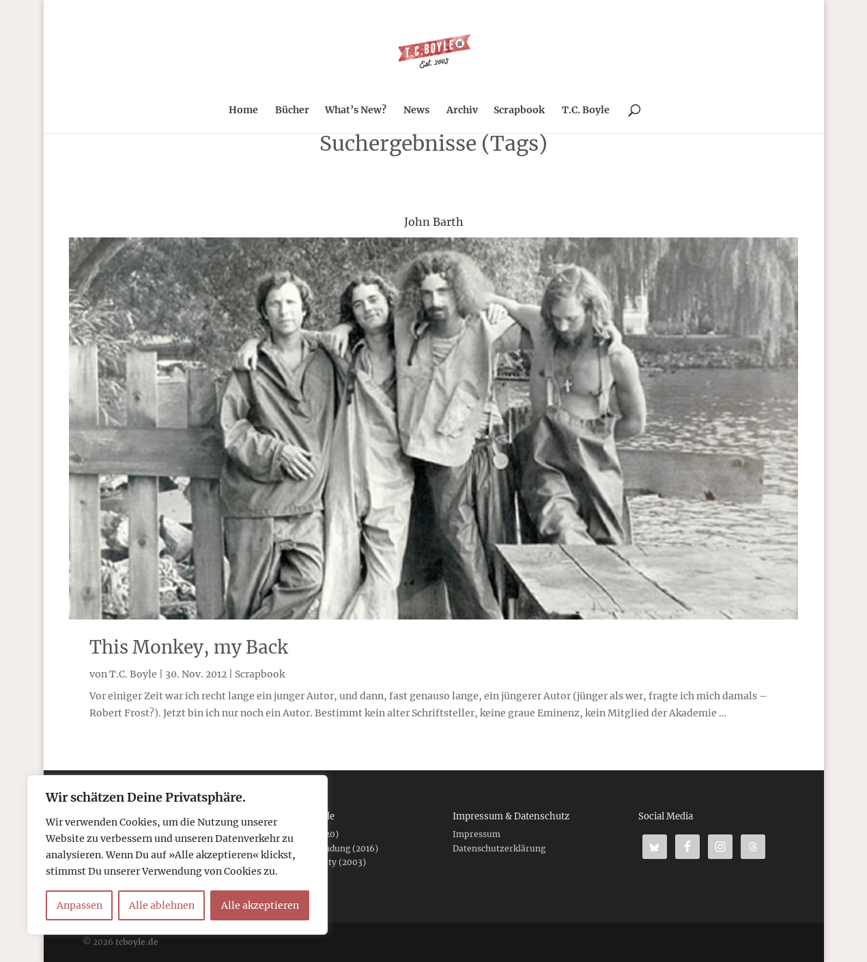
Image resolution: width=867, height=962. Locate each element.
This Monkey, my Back (188, 647)
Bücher (292, 110)
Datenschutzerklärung (499, 848)
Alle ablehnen (162, 905)
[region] (177, 855)
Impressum (476, 834)
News (416, 110)
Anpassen (79, 905)
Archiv (462, 110)
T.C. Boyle (586, 110)
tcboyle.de (136, 942)
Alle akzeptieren (260, 905)
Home (243, 110)
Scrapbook (519, 110)
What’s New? (355, 110)
